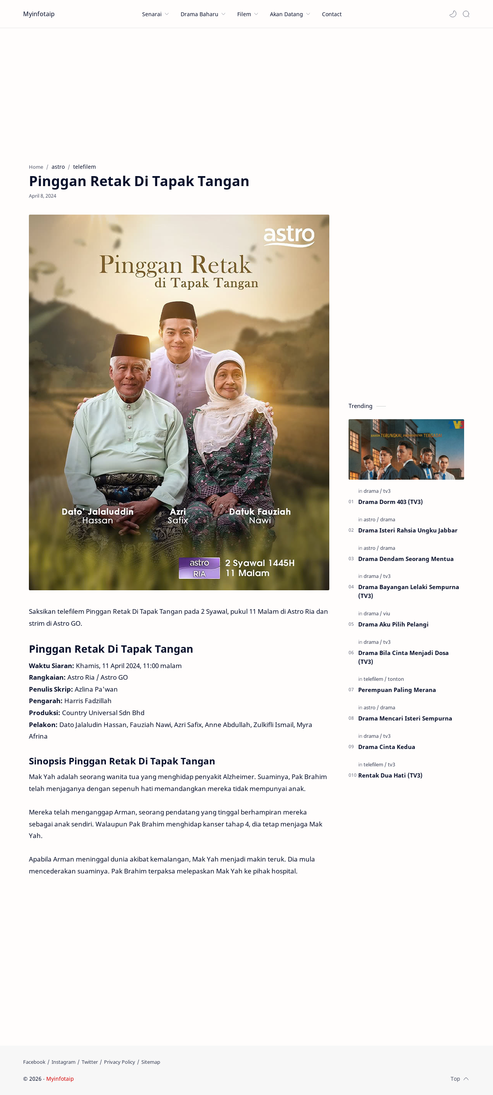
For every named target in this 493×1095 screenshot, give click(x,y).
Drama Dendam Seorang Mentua (406, 559)
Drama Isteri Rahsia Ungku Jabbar (408, 530)
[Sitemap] (150, 1062)
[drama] (373, 490)
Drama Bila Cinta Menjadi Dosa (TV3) (403, 657)
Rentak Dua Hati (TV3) (390, 775)
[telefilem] (375, 678)
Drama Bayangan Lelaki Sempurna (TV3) (408, 591)
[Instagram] (63, 1062)
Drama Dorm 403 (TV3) (390, 502)
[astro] (371, 519)
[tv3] (387, 490)
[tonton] (396, 678)
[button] (453, 14)
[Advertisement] (246, 94)
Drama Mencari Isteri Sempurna (405, 718)
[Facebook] (34, 1062)
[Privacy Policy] (119, 1062)
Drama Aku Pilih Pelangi (393, 624)
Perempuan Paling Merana (397, 690)
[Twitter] (90, 1062)
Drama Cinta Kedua (386, 747)
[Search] (466, 14)
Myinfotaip (39, 14)
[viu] (386, 613)
